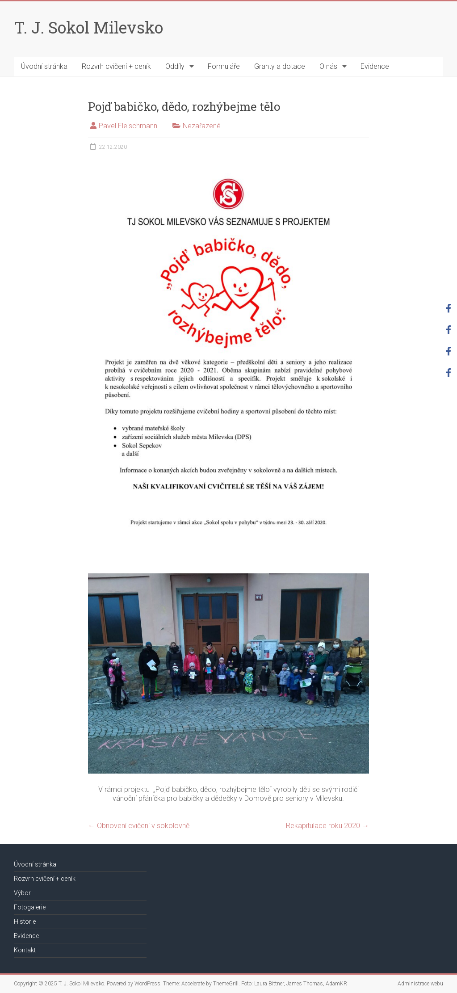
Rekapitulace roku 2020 (327, 825)
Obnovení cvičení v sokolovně (138, 825)
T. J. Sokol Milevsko (88, 27)
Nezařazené (202, 126)
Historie (25, 921)
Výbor (22, 892)
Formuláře (224, 66)
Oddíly (174, 66)
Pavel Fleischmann (128, 126)
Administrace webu (420, 983)
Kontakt (25, 950)
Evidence (375, 66)
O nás (328, 66)
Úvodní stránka (44, 66)
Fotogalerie (30, 907)
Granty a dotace (279, 66)
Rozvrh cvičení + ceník (116, 66)
